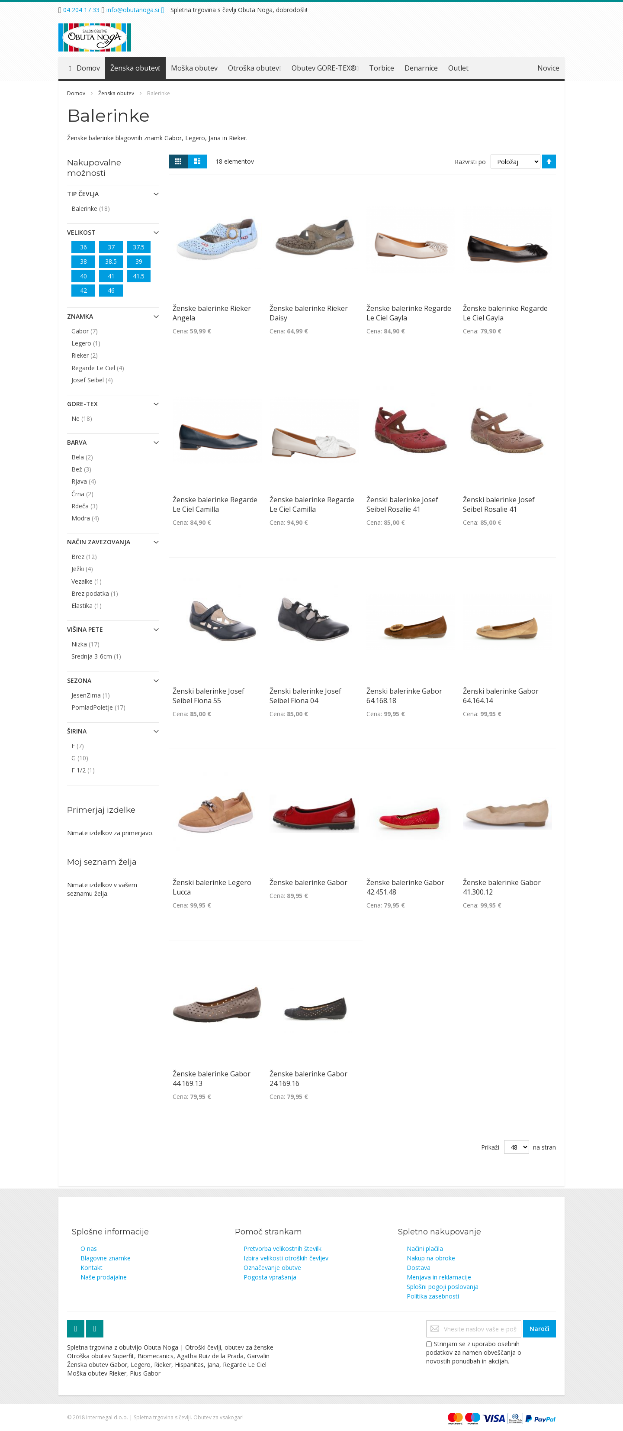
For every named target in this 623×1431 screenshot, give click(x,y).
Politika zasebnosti (433, 1296)
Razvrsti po (470, 162)
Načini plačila (425, 1248)
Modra (96, 518)
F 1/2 (93, 770)
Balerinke (101, 208)
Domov (77, 93)
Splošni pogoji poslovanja (442, 1286)
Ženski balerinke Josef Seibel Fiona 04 (305, 695)
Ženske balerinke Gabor (308, 882)
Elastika (96, 605)
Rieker (95, 355)
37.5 (139, 247)
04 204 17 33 (81, 10)
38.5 (111, 261)
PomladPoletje (109, 707)
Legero (96, 343)
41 (111, 276)
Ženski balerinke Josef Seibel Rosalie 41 (402, 504)
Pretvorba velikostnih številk (282, 1248)
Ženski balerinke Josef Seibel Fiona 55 (208, 695)
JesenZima (100, 695)
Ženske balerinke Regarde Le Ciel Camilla (215, 504)
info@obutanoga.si (132, 10)
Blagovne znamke (105, 1258)
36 (83, 247)
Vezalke (96, 581)
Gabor (95, 330)
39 (138, 261)
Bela (93, 456)
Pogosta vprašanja (270, 1277)
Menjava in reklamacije (439, 1277)
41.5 (139, 276)
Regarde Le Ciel (108, 367)
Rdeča (95, 505)
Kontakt (91, 1267)
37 (111, 247)
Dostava (418, 1267)
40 (83, 276)
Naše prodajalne (103, 1277)
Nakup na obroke (431, 1258)
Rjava (94, 481)
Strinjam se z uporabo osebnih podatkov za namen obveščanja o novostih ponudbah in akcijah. (473, 1352)
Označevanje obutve (272, 1267)
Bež (92, 469)
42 (83, 290)
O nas (88, 1248)
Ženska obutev (116, 93)
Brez (95, 556)
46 (111, 290)
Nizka (96, 644)
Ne (92, 418)
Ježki (93, 568)
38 (83, 261)
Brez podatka (104, 593)
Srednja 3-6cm (106, 656)
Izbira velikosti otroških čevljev (286, 1258)
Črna (93, 493)
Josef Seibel (103, 379)
